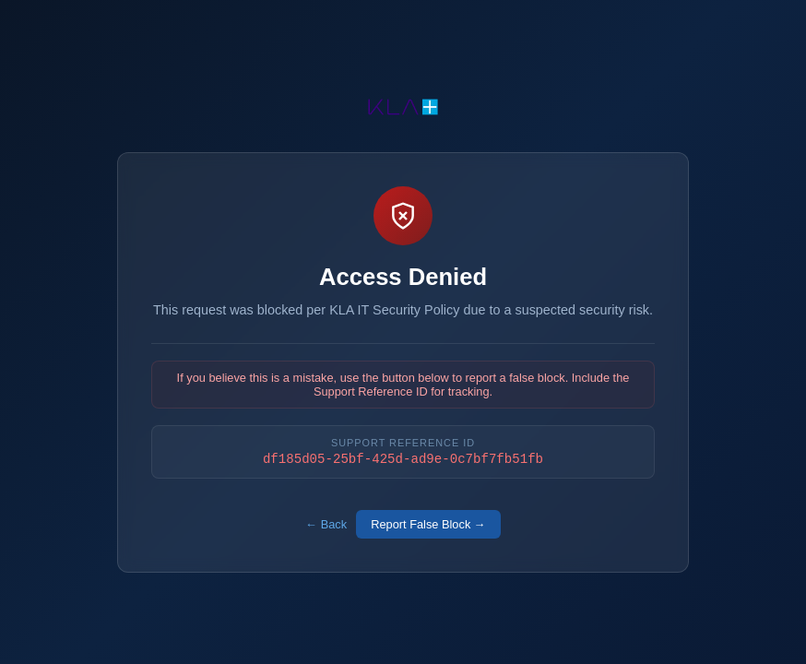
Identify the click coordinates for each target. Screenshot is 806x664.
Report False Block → (428, 526)
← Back (326, 526)
